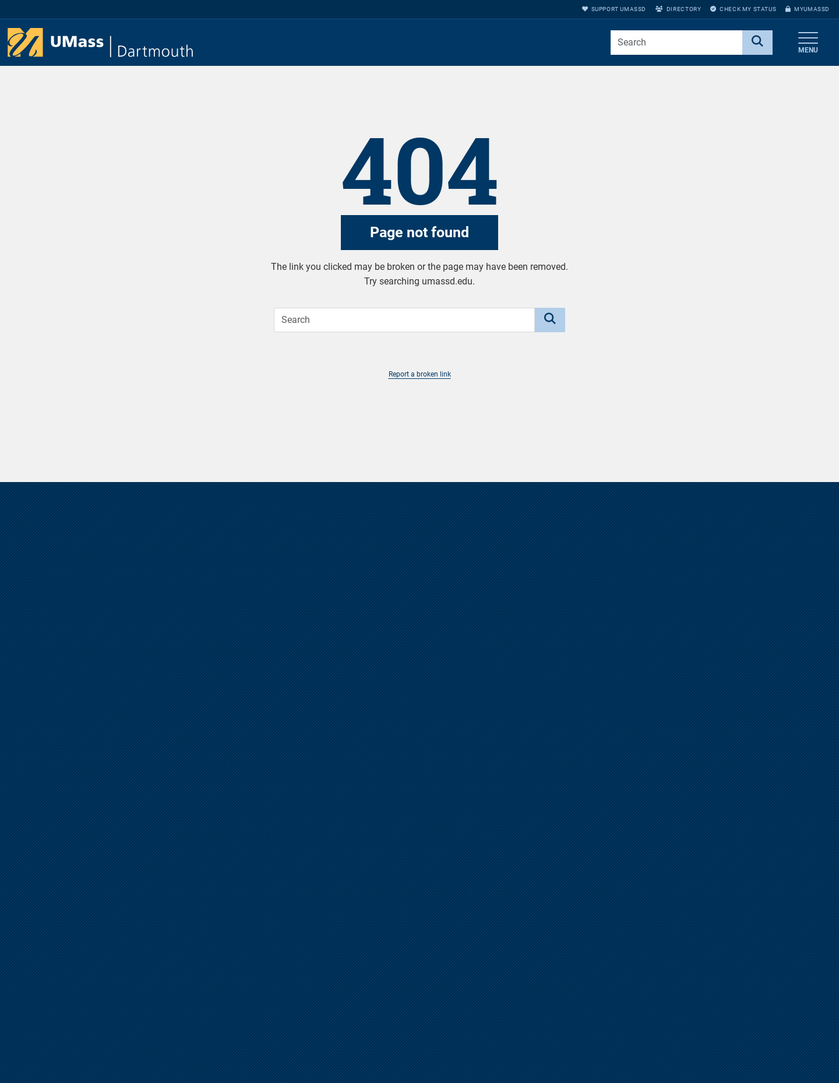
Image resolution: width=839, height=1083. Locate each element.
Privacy (563, 1068)
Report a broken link (420, 374)
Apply (711, 1068)
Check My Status (743, 9)
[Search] (757, 42)
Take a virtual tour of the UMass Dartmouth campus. (419, 750)
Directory (678, 9)
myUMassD (807, 9)
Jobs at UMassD (579, 1029)
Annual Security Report (591, 1048)
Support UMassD (614, 9)
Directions (568, 1010)
